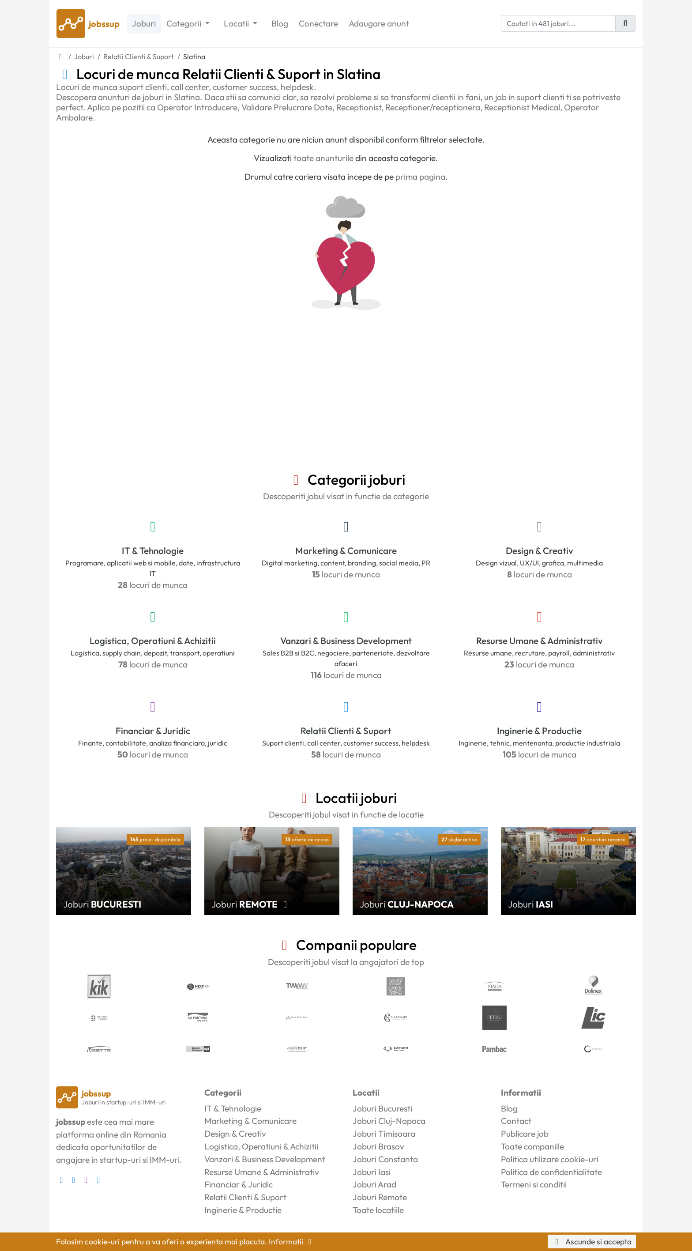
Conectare (318, 23)
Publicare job (525, 1133)
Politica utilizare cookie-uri (549, 1159)
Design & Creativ (539, 550)
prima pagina (420, 176)
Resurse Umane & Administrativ (539, 640)
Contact (516, 1120)
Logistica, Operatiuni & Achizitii (153, 640)
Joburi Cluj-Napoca (389, 1120)
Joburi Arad (374, 1184)
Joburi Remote (380, 1197)
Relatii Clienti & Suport (346, 730)
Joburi (144, 23)
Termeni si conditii (534, 1184)
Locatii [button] (237, 23)
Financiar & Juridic (153, 730)
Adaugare (379, 23)
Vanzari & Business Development (346, 640)
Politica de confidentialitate (551, 1172)
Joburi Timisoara (384, 1133)
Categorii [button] (184, 23)
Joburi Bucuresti (382, 1108)
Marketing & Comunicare (346, 550)
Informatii (292, 1241)
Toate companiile (532, 1146)
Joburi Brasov (378, 1146)
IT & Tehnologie (153, 550)
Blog (279, 23)
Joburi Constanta (385, 1159)
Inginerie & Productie (539, 730)
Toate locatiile (378, 1210)
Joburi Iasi (372, 1172)
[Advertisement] (346, 405)
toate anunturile (323, 158)
